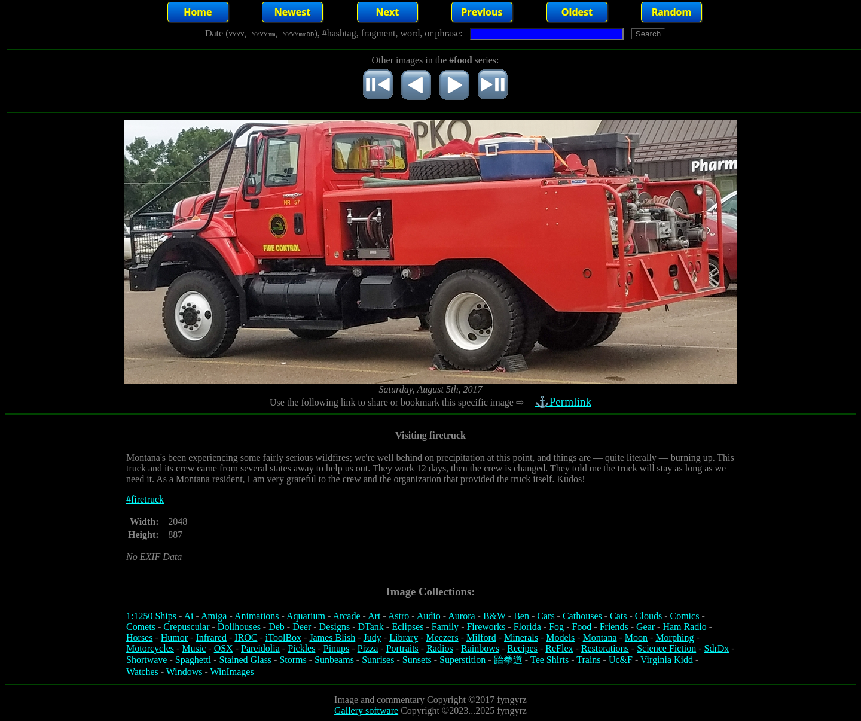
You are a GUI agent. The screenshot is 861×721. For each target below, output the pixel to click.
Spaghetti (193, 660)
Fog (556, 627)
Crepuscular (186, 627)
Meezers (442, 637)
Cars (545, 616)
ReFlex (559, 648)
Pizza (368, 648)
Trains (588, 660)
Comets (140, 627)
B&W (494, 616)
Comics (685, 616)
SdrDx (716, 648)
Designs (334, 627)
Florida (527, 627)
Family (445, 627)
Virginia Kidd (666, 660)
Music (194, 648)
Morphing (674, 637)
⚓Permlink (564, 402)
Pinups (336, 648)
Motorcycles (150, 648)
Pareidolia (260, 648)
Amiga (214, 616)
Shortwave (146, 660)
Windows (184, 672)
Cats (618, 616)
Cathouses (582, 616)
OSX (223, 648)
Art (374, 616)
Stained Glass (245, 660)
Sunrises (378, 660)
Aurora (461, 616)
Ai (188, 616)
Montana (600, 637)
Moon (636, 637)
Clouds (648, 616)
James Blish (332, 637)
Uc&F (621, 660)
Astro (399, 616)
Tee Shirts (549, 660)
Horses (139, 637)
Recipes (522, 648)
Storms (292, 660)
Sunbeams (334, 660)
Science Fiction (666, 648)
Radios (439, 648)
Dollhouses (239, 627)
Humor (174, 637)
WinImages (232, 672)
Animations (256, 616)
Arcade (346, 616)
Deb (276, 627)
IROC (245, 637)
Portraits (402, 648)
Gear (645, 627)
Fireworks (485, 627)
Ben (521, 616)
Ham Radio (684, 627)
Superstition (462, 660)
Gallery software (366, 710)
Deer (301, 627)
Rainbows (480, 648)
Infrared (211, 637)
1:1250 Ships (151, 616)
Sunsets (417, 660)
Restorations (605, 648)
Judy (372, 637)
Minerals (521, 637)
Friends (614, 627)
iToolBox (283, 637)
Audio (429, 616)
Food (581, 627)
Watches (142, 672)
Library (403, 637)
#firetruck (145, 499)
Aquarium (305, 616)
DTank (370, 627)
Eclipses (407, 627)
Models (560, 637)
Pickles (301, 648)
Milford (481, 637)
